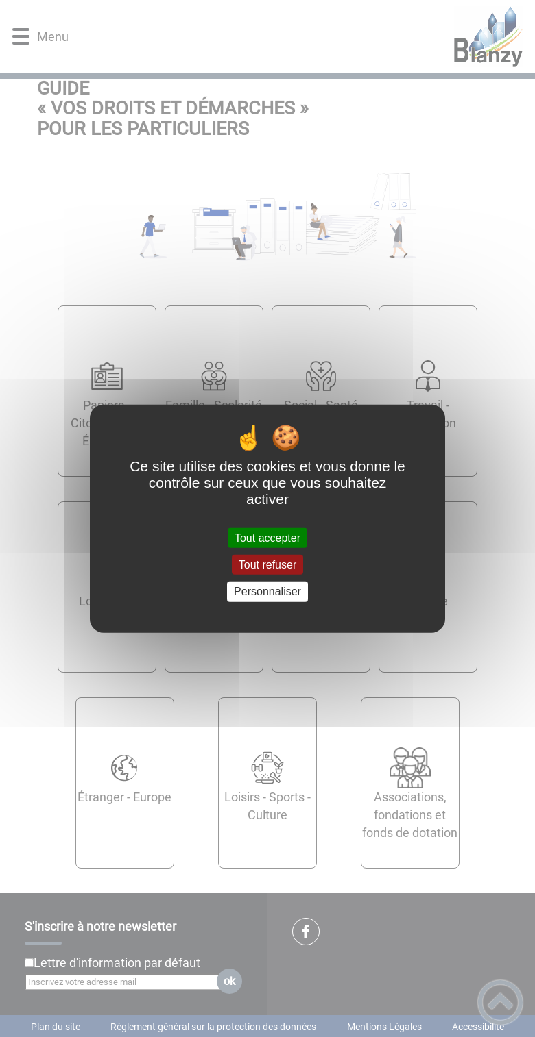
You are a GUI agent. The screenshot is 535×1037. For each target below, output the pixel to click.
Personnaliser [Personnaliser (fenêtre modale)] (267, 591)
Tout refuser (267, 565)
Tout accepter (267, 538)
